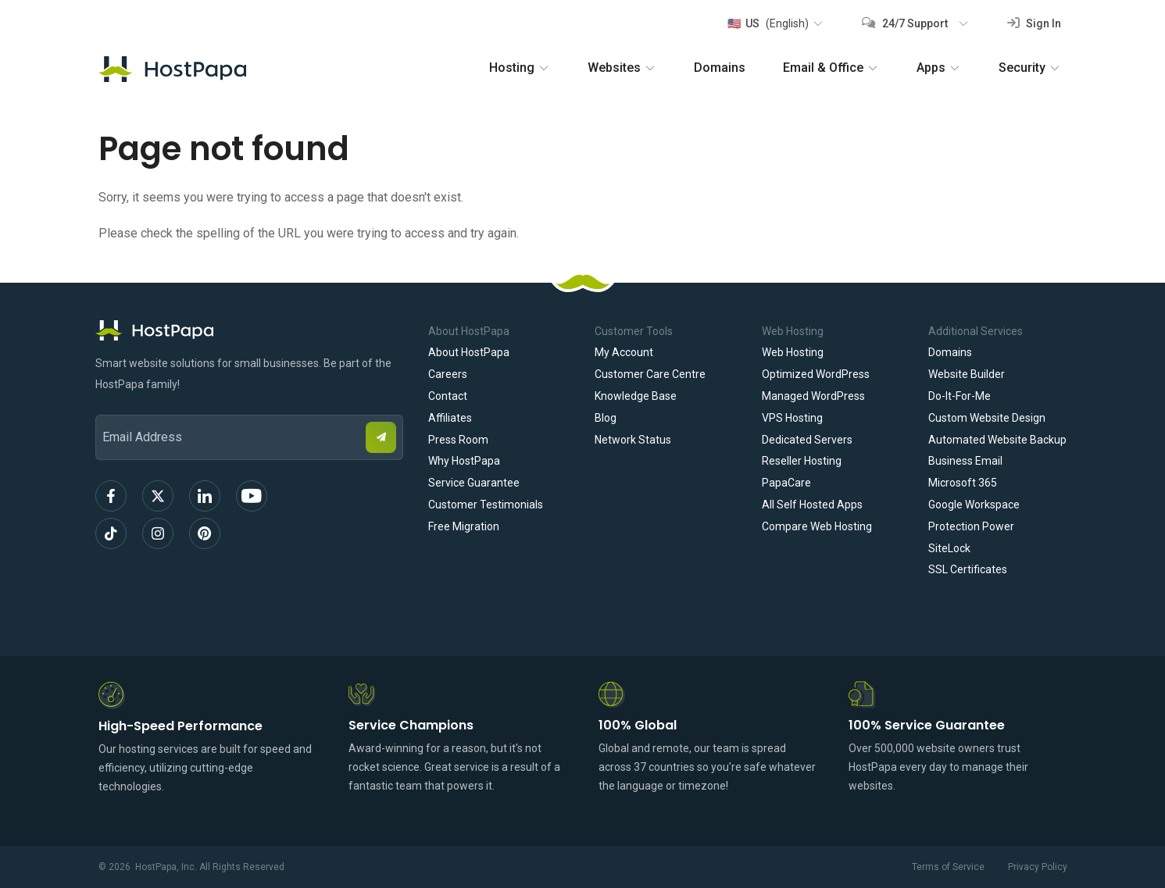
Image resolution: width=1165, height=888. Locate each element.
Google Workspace (974, 504)
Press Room (458, 439)
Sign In (1034, 23)
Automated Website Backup (997, 439)
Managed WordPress (813, 396)
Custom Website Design (986, 418)
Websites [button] (622, 67)
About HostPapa (468, 352)
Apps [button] (939, 67)
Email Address (102, 404)
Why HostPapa (464, 461)
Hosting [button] (519, 67)
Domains (719, 67)
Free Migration (463, 526)
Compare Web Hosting (817, 526)
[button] (775, 23)
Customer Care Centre (650, 374)
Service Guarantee (474, 482)
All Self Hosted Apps (812, 504)
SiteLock (949, 548)
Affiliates (450, 418)
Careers (447, 374)
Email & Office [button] (831, 67)
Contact (447, 396)
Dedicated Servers (807, 439)
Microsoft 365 (962, 482)
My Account (624, 352)
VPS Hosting (792, 418)
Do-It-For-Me (959, 396)
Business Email (965, 461)
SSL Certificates (967, 569)
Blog (605, 418)
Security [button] (1030, 67)
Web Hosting (793, 352)
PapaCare (786, 482)
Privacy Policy (1037, 866)
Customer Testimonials (485, 504)
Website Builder (966, 374)
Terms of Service (948, 866)
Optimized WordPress (816, 374)
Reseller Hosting (802, 461)
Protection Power (971, 526)
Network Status (633, 439)
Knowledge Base (636, 396)
